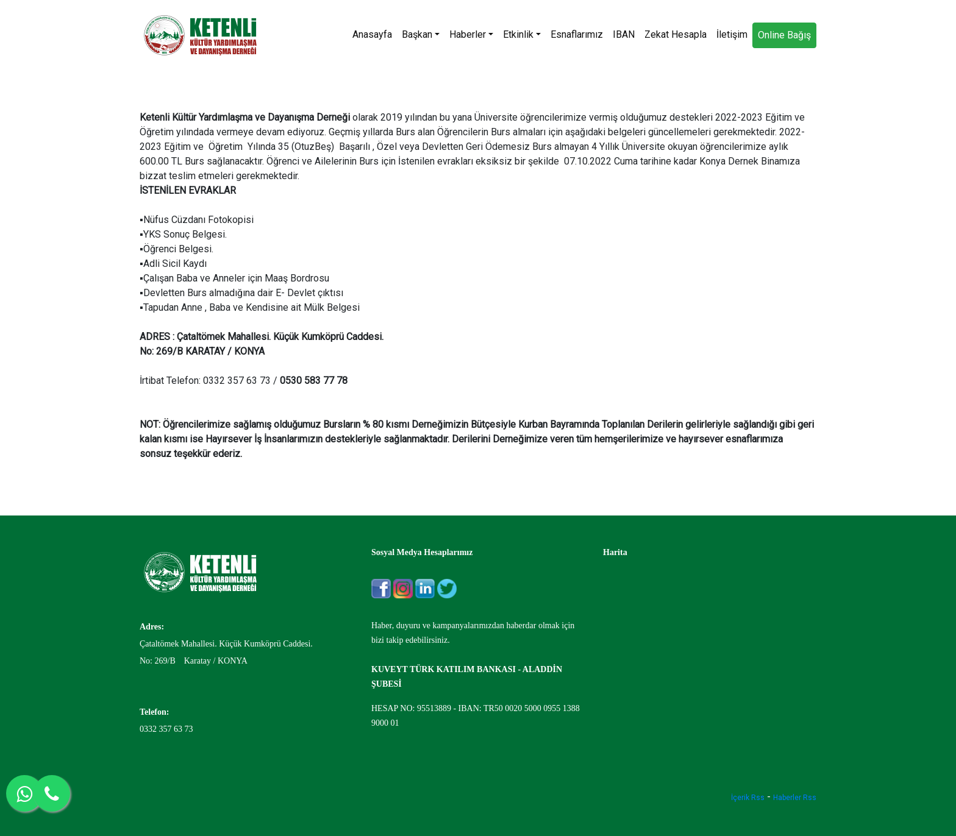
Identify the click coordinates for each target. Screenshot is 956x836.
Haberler (471, 34)
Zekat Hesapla (675, 34)
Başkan (421, 34)
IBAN (624, 34)
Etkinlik (522, 34)
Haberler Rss (794, 797)
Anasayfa (372, 34)
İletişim (731, 34)
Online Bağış (784, 35)
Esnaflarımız (577, 34)
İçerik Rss (748, 797)
